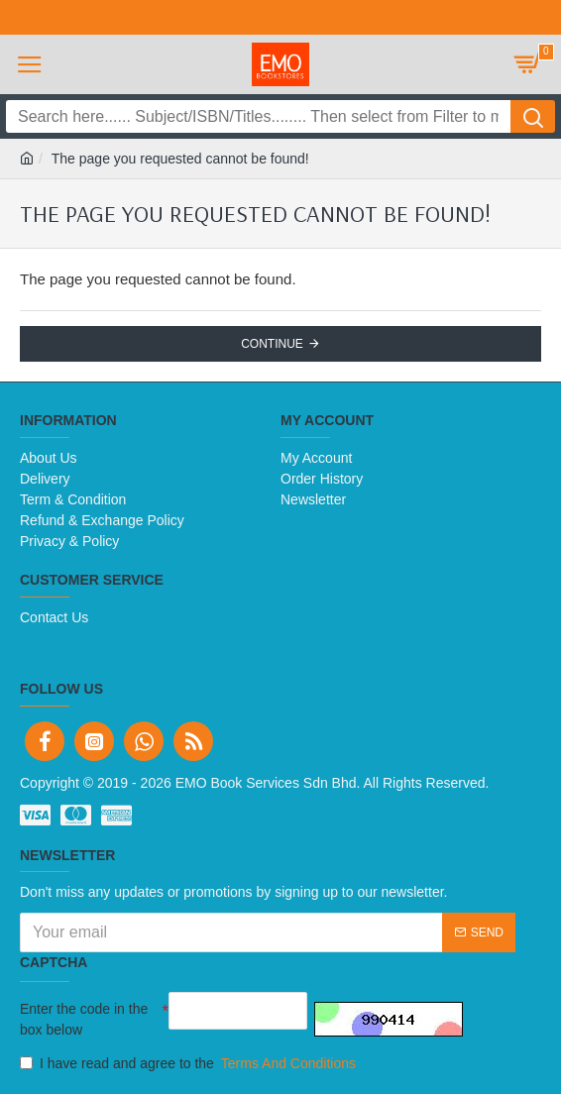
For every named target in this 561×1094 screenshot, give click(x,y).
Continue (272, 344)
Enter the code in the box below (84, 1019)
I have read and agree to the (189, 1063)
